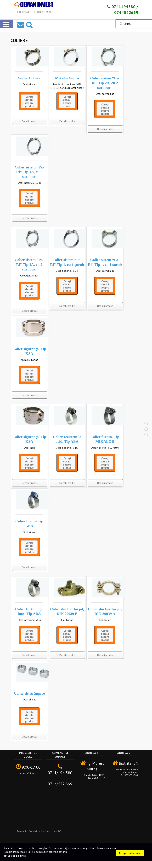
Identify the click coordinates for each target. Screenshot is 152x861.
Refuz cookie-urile (14, 855)
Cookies (45, 831)
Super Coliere (29, 78)
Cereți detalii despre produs (29, 101)
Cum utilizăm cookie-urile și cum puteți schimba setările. (35, 851)
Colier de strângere (29, 693)
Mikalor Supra (67, 78)
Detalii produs (29, 121)
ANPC (57, 831)
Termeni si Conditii (25, 831)
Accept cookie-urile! (130, 853)
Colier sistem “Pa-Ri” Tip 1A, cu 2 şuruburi (29, 172)
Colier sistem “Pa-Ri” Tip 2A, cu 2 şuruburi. (105, 83)
